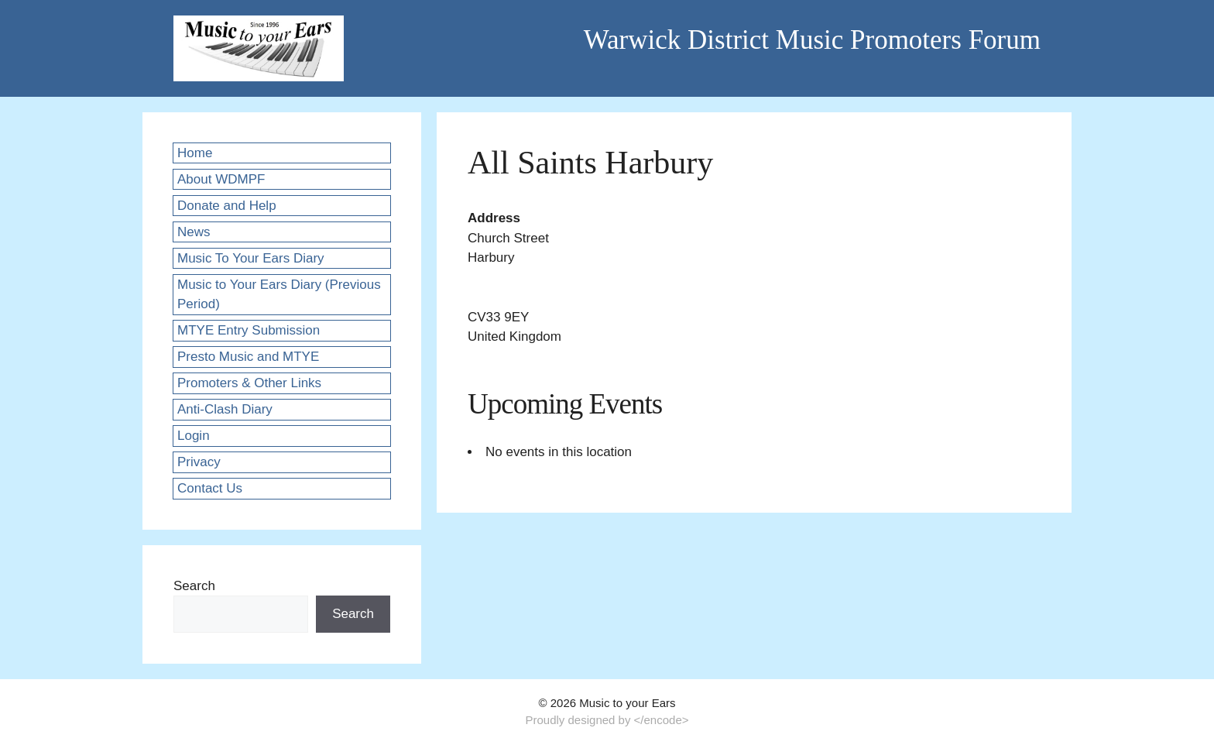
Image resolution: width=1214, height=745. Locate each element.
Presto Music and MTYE (248, 356)
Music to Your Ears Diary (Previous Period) (279, 294)
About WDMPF (221, 179)
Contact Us (209, 488)
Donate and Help (226, 205)
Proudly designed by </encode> (607, 719)
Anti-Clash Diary (225, 409)
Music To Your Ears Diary (250, 258)
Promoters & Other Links (249, 383)
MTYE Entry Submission (248, 330)
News (194, 232)
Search (194, 585)
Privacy (199, 462)
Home (194, 153)
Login (193, 435)
